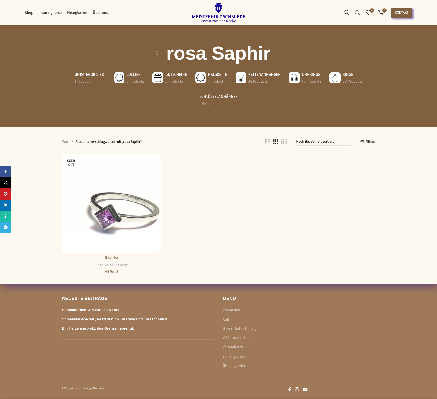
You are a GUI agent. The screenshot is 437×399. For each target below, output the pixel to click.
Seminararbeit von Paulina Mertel (90, 310)
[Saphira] (111, 203)
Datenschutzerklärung (240, 328)
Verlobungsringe (116, 265)
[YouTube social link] (305, 389)
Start (66, 141)
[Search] (357, 12)
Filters (370, 142)
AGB (226, 319)
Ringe (99, 265)
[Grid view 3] (275, 142)
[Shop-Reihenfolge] (323, 142)
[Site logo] (218, 12)
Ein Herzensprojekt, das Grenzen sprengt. (98, 328)
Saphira (111, 257)
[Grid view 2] (267, 142)
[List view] (259, 142)
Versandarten (233, 347)
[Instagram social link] (297, 389)
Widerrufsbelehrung (238, 337)
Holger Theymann (94, 388)
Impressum (231, 310)
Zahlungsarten (234, 356)
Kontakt (401, 12)
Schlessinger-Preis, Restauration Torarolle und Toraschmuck (114, 319)
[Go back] (159, 53)
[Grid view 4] (284, 142)
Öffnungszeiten (234, 365)
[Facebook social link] (290, 389)
